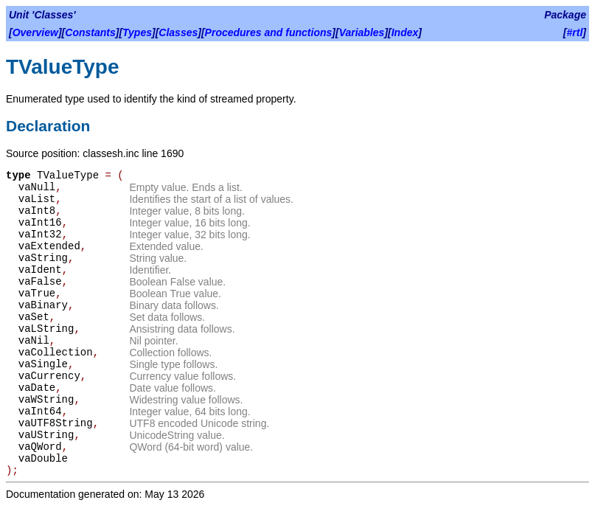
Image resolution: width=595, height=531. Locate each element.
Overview (35, 32)
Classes (178, 32)
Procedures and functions (269, 32)
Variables (362, 32)
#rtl (575, 32)
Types (137, 32)
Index (405, 32)
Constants (90, 32)
